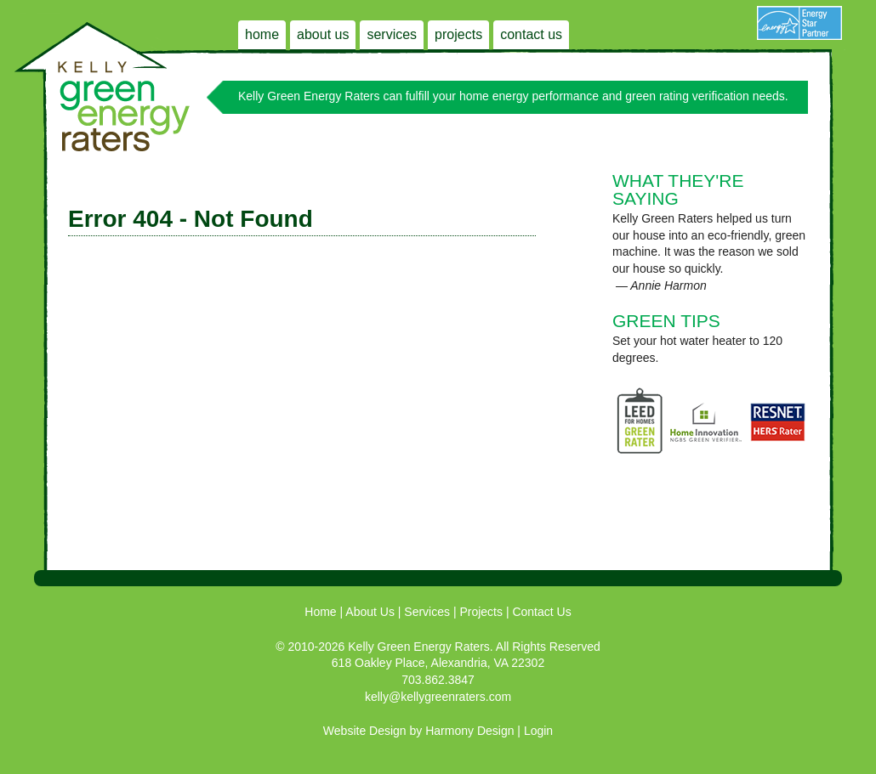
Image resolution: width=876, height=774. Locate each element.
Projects (458, 34)
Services (392, 34)
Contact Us (531, 34)
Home (262, 34)
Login (538, 730)
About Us (323, 34)
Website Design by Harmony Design (419, 730)
